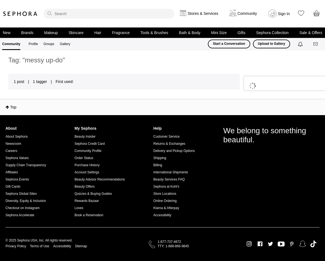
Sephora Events (17, 179)
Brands (27, 32)
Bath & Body (189, 32)
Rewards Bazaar (87, 201)
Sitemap (81, 246)
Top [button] (13, 107)
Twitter (270, 243)
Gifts (242, 32)
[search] (108, 14)
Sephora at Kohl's (166, 186)
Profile (33, 44)
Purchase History (87, 165)
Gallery (65, 44)
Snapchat (302, 243)
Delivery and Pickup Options (174, 151)
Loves (79, 208)
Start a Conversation (229, 44)
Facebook (260, 243)
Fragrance (121, 32)
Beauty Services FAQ (169, 179)
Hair (97, 32)
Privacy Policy (15, 246)
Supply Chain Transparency (25, 165)
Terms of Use (39, 246)
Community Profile (88, 151)
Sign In (284, 14)
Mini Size (219, 32)
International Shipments (170, 172)
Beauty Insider (85, 136)
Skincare (75, 32)
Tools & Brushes (154, 32)
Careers (11, 151)
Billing (157, 165)
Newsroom (13, 144)
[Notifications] (301, 44)
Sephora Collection (272, 32)
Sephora (20, 14)
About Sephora (16, 136)
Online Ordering (165, 201)
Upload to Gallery (271, 44)
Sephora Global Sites (21, 194)
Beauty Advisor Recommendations (100, 179)
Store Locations (164, 194)
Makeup (51, 32)
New (6, 32)
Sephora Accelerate (19, 215)
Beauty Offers (85, 186)
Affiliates (11, 172)
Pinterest (291, 243)
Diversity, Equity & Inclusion (25, 201)
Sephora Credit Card (90, 144)
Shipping (159, 158)
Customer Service (166, 136)
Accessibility (162, 215)
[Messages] (315, 44)
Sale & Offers (310, 32)
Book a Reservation (89, 215)
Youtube (281, 244)
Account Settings (87, 172)
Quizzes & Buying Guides (93, 194)
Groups (48, 44)
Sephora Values (17, 158)
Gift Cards (12, 186)
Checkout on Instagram (22, 208)
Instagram (249, 243)
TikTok (313, 243)
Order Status (84, 158)
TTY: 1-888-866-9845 (173, 246)
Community (11, 44)
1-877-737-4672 (169, 242)
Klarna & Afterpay (166, 208)
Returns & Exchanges (169, 144)
